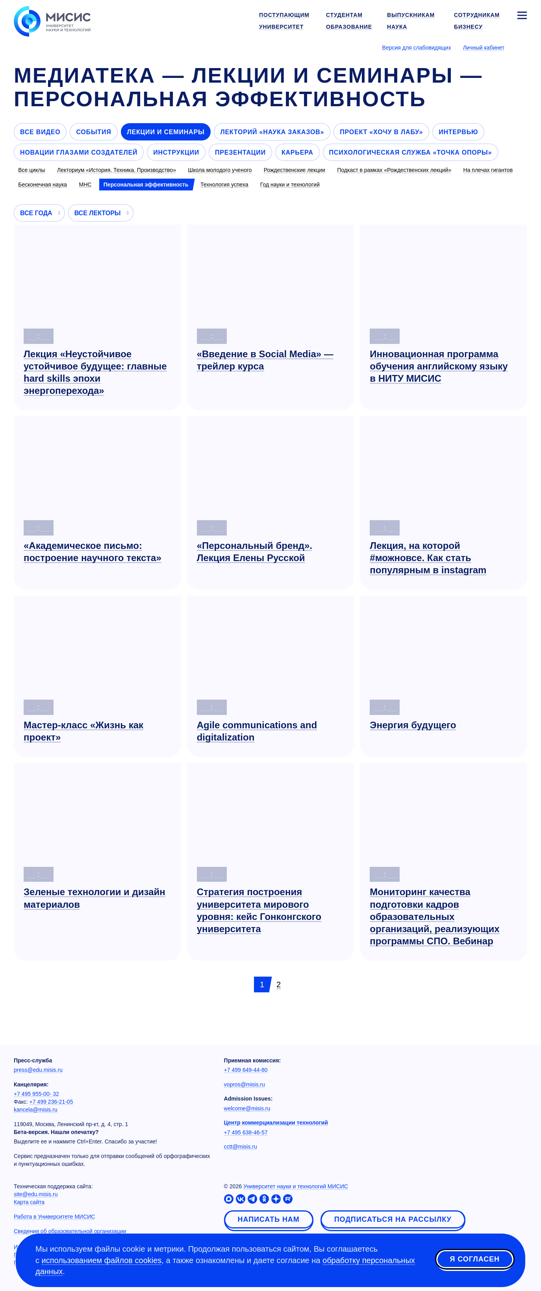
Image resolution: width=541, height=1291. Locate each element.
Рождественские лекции (294, 170)
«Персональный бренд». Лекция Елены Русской (254, 551)
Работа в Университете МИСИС (54, 1216)
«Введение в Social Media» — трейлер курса (265, 360)
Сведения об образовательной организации (70, 1231)
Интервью (458, 132)
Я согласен (475, 1259)
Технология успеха (224, 184)
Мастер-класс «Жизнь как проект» (83, 731)
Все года (36, 213)
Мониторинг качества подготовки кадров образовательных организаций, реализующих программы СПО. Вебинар (434, 916)
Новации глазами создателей (78, 152)
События (93, 132)
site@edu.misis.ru (35, 1194)
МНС (85, 184)
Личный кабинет (483, 47)
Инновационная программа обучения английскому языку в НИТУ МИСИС (439, 366)
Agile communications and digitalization (257, 731)
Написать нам (269, 1219)
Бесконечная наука (42, 184)
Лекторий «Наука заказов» (272, 132)
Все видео (40, 132)
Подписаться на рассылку (393, 1219)
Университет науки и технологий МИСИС (295, 1186)
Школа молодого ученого (220, 170)
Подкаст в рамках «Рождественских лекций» (394, 170)
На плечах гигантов (488, 170)
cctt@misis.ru (240, 1146)
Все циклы (31, 170)
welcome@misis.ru (247, 1108)
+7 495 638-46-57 (246, 1132)
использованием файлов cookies (102, 1260)
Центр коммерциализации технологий (276, 1122)
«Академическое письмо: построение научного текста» (92, 551)
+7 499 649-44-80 (246, 1070)
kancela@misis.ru (35, 1109)
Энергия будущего (413, 725)
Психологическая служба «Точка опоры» (410, 152)
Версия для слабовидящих (416, 47)
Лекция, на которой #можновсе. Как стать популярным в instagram (428, 557)
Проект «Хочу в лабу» (381, 132)
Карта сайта (29, 1202)
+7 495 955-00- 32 (36, 1094)
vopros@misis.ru (244, 1084)
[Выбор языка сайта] (521, 47)
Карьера (297, 152)
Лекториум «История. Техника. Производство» (116, 170)
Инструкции (176, 152)
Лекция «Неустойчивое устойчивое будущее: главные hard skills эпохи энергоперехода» (95, 372)
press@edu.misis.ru (38, 1070)
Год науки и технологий (290, 184)
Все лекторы (97, 213)
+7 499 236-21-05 (51, 1102)
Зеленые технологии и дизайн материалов (94, 898)
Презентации (240, 152)
